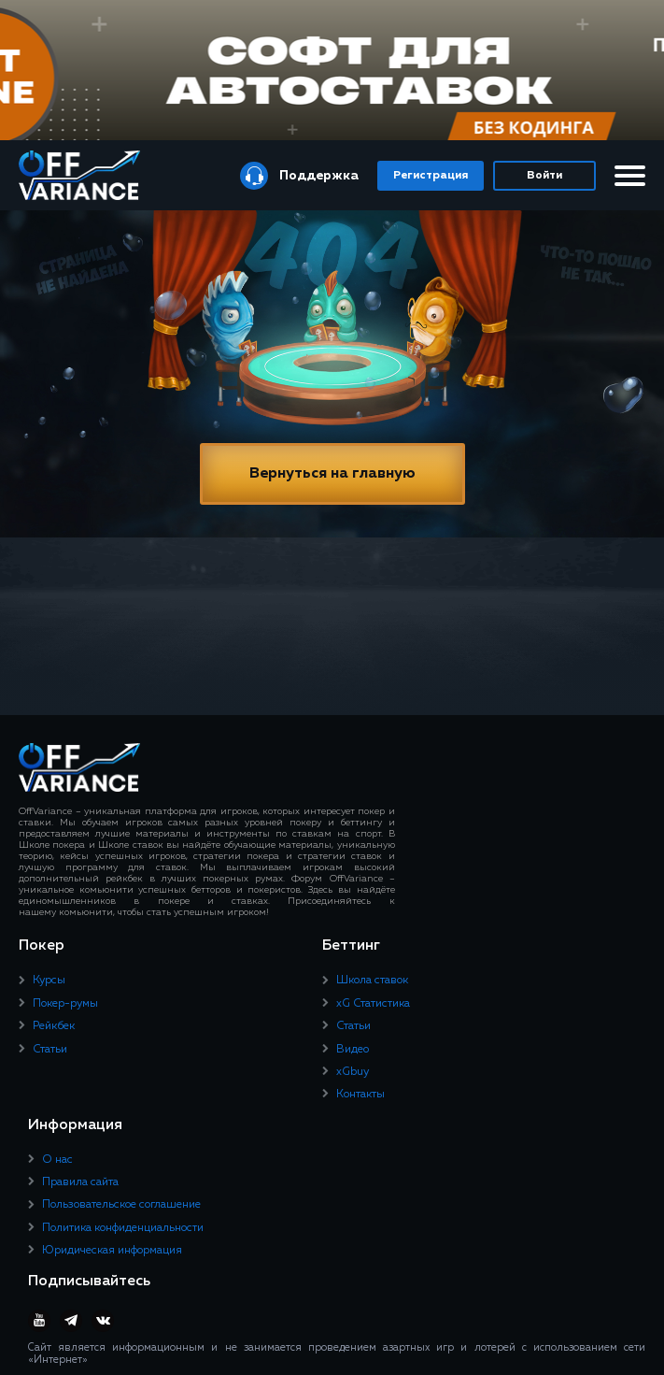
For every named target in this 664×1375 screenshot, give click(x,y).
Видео (352, 1049)
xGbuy (352, 1072)
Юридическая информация (112, 1250)
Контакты (360, 1094)
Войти (544, 175)
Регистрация (430, 175)
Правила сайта (80, 1182)
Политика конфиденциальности (123, 1228)
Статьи (50, 1049)
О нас (57, 1160)
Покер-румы (65, 1004)
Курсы (49, 980)
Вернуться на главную (332, 473)
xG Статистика (373, 1004)
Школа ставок (372, 980)
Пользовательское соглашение (121, 1204)
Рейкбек (54, 1026)
